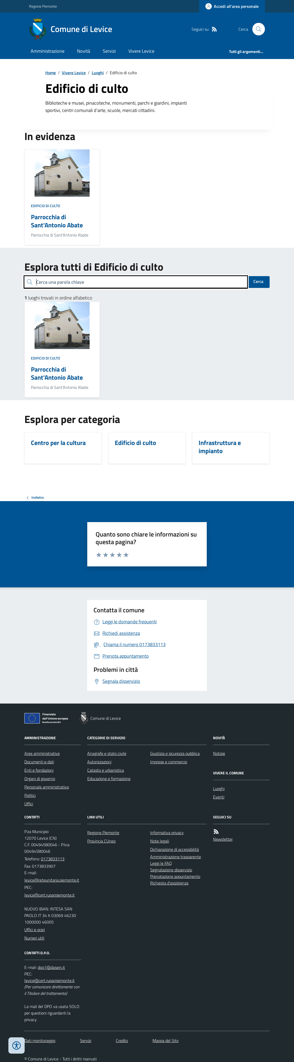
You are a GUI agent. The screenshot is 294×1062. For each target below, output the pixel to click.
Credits (122, 1040)
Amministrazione (47, 51)
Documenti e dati (39, 762)
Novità (83, 51)
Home (50, 72)
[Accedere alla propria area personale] (232, 6)
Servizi (109, 51)
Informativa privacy (167, 832)
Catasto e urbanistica (105, 770)
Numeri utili (34, 938)
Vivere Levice (141, 51)
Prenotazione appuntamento (175, 876)
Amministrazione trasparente (175, 857)
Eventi (218, 797)
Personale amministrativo (46, 787)
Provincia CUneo (101, 841)
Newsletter (223, 839)
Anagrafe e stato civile (106, 753)
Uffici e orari (34, 929)
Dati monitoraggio (39, 1040)
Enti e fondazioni (38, 770)
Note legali (159, 841)
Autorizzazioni (99, 762)
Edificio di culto (45, 205)
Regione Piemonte (43, 6)
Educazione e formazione (108, 778)
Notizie (219, 753)
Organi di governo (39, 778)
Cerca (258, 281)
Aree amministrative (42, 753)
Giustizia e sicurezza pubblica (175, 753)
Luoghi (98, 72)
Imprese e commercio (168, 762)
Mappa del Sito (165, 1040)
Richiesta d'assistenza (169, 883)
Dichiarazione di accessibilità (174, 849)
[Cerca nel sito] (256, 29)
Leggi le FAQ (161, 863)
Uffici (28, 804)
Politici (30, 795)
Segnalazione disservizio (171, 870)
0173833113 (52, 859)
